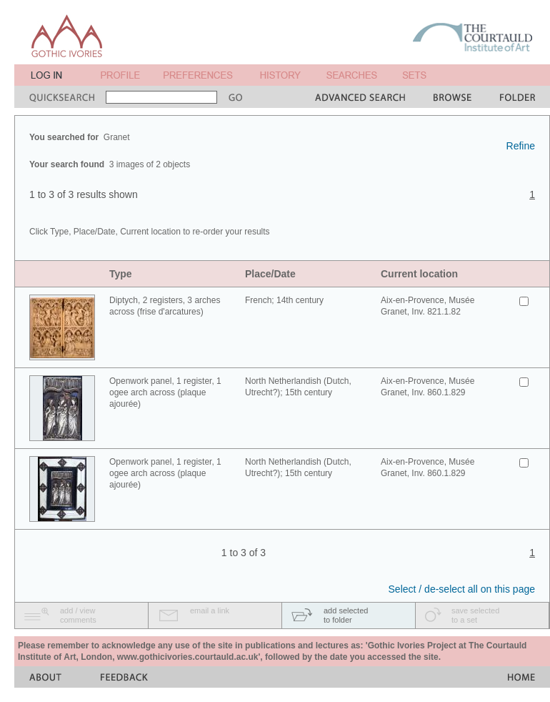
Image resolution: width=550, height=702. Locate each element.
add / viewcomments (78, 615)
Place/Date (270, 274)
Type (120, 274)
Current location (419, 274)
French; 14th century (284, 300)
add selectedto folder (346, 615)
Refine (520, 146)
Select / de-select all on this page (462, 589)
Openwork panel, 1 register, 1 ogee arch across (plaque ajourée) (165, 392)
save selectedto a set (475, 615)
